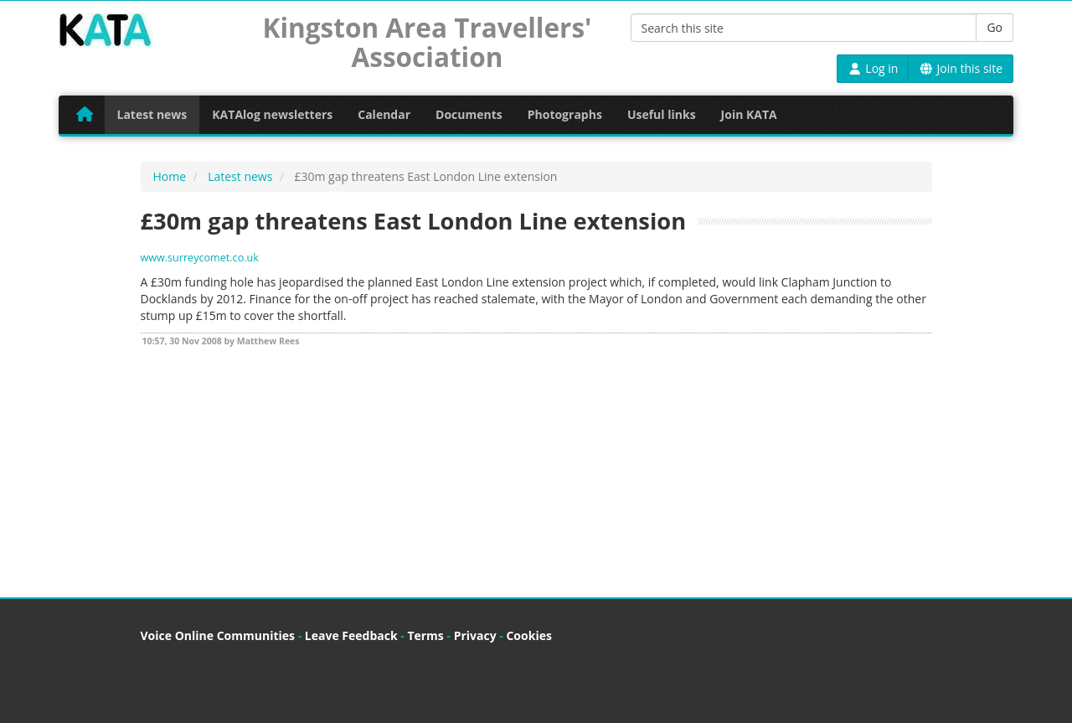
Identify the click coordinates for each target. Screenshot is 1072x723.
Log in (873, 68)
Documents (469, 114)
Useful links (661, 114)
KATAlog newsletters (272, 114)
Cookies (528, 635)
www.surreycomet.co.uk (200, 257)
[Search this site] (804, 27)
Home (170, 176)
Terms (425, 635)
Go (994, 27)
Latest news (152, 114)
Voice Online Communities (218, 635)
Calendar (384, 114)
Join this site (960, 68)
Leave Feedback (351, 635)
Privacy (475, 635)
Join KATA (749, 114)
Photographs (565, 114)
